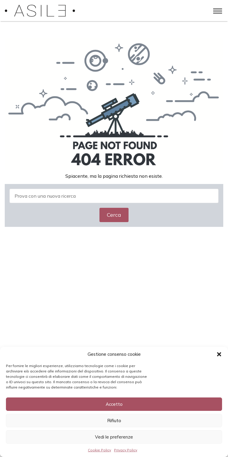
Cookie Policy (99, 450)
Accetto (114, 404)
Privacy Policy (125, 450)
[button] (219, 354)
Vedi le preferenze (114, 437)
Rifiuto (114, 420)
